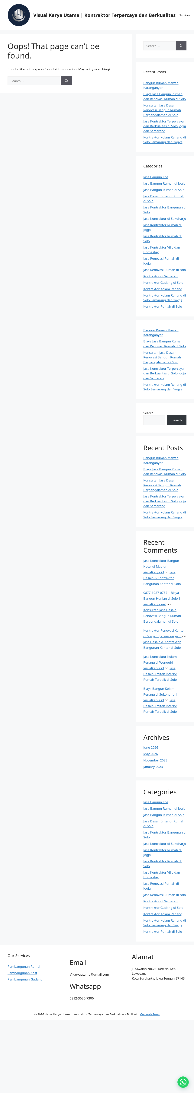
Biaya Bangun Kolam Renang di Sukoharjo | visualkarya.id (160, 694)
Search (148, 413)
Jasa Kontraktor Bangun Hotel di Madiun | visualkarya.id (161, 566)
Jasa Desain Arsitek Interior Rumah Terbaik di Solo (160, 674)
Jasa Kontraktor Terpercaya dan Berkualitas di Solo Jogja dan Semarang (164, 126)
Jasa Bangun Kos (155, 177)
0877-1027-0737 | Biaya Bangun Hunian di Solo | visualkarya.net (161, 598)
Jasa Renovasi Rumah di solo (164, 270)
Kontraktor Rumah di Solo (162, 306)
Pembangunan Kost (22, 973)
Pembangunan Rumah (24, 966)
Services (184, 15)
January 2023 (153, 766)
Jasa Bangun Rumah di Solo (163, 190)
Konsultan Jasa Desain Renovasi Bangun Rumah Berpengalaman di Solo (162, 110)
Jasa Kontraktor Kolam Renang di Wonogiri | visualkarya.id (160, 662)
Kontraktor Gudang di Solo (163, 282)
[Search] (66, 80)
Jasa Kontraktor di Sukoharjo (164, 218)
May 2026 (150, 754)
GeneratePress (150, 1014)
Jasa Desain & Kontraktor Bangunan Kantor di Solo (162, 578)
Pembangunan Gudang (25, 979)
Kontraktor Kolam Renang (162, 289)
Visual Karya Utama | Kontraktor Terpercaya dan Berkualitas (104, 15)
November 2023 (155, 760)
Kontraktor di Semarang (161, 276)
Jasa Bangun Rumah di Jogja (164, 183)
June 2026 (150, 747)
